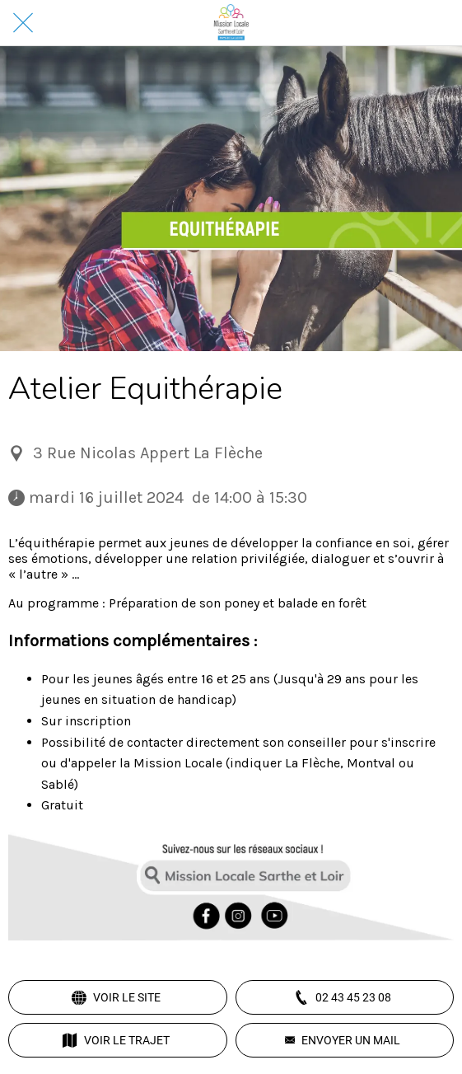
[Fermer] (23, 23)
